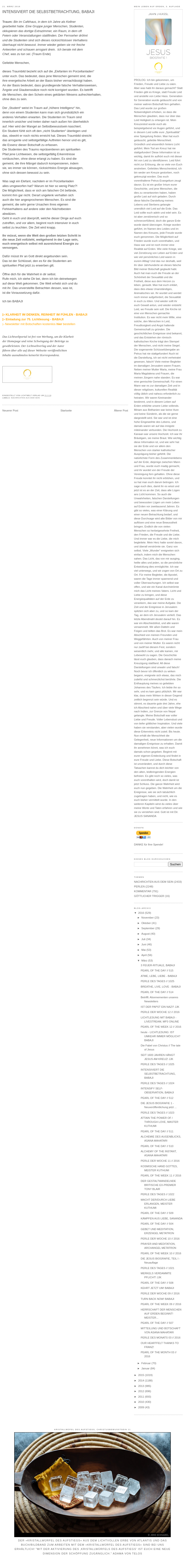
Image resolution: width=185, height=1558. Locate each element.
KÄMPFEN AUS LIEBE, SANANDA (161, 1218)
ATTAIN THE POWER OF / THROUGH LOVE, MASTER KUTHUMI (159, 1121)
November (147, 917)
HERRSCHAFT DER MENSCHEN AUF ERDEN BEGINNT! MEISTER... (161, 1313)
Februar (146, 1363)
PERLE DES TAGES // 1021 (157, 1268)
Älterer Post (121, 410)
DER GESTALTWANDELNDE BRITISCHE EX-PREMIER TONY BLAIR (158, 1185)
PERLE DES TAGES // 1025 (157, 981)
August (145, 933)
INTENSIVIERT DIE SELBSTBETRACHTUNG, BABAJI (48, 12)
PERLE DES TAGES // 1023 (157, 1112)
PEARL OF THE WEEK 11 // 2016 (161, 1175)
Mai (143, 949)
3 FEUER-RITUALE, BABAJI (158, 965)
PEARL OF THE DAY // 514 (157, 992)
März (144, 960)
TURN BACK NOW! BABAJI (157, 1298)
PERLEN (139, 886)
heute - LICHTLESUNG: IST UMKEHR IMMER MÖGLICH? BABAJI (160, 1036)
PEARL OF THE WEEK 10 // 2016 (161, 1253)
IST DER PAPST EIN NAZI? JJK (160, 1006)
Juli (143, 939)
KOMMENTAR (142, 891)
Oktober (146, 923)
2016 (141, 912)
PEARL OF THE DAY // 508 (157, 1282)
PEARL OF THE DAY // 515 (157, 970)
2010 (141, 1401)
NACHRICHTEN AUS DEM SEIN (25, 398)
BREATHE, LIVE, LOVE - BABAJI (161, 986)
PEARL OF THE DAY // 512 (157, 1097)
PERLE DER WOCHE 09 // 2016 (160, 1293)
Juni (144, 944)
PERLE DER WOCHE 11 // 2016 (160, 1160)
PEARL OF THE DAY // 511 (157, 1131)
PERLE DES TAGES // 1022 (157, 1194)
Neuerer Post (10, 410)
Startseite (66, 410)
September (148, 928)
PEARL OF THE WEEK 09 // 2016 (161, 1304)
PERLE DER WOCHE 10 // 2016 (160, 1238)
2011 (141, 1396)
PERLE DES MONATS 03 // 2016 (160, 1337)
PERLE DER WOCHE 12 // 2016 (160, 1012)
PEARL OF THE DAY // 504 (157, 1223)
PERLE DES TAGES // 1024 (157, 1083)
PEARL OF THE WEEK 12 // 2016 (161, 1026)
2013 (141, 1386)
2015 (141, 1375)
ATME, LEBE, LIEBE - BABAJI (159, 976)
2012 (141, 1391)
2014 (141, 1380)
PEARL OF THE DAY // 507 (157, 1322)
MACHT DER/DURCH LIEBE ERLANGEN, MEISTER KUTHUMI (158, 1203)
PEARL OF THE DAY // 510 (157, 1146)
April (144, 955)
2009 (141, 1407)
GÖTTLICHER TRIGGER (149, 896)
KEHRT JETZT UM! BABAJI (157, 1288)
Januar (145, 1368)
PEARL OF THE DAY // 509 (157, 1213)
